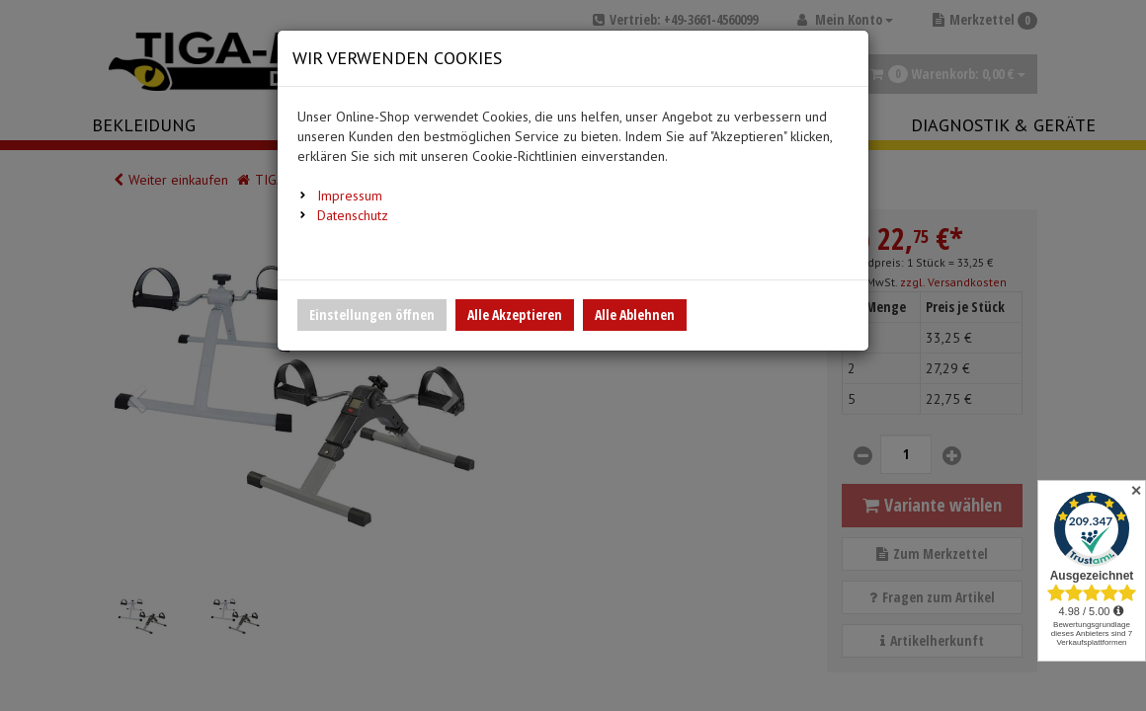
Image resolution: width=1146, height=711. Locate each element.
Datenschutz (352, 215)
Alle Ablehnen (635, 314)
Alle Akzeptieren (514, 314)
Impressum (349, 195)
